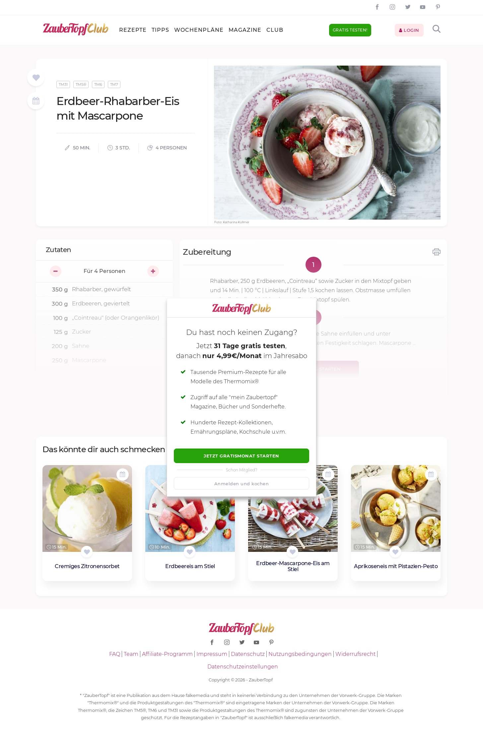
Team (131, 654)
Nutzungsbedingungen (300, 654)
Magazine (245, 30)
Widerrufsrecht (355, 654)
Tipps (160, 30)
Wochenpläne (199, 30)
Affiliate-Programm (167, 654)
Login (409, 30)
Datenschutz (248, 654)
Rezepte (133, 30)
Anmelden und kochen (241, 483)
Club (274, 30)
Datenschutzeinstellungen (242, 666)
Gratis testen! (350, 29)
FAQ (114, 654)
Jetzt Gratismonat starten (241, 455)
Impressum (211, 654)
